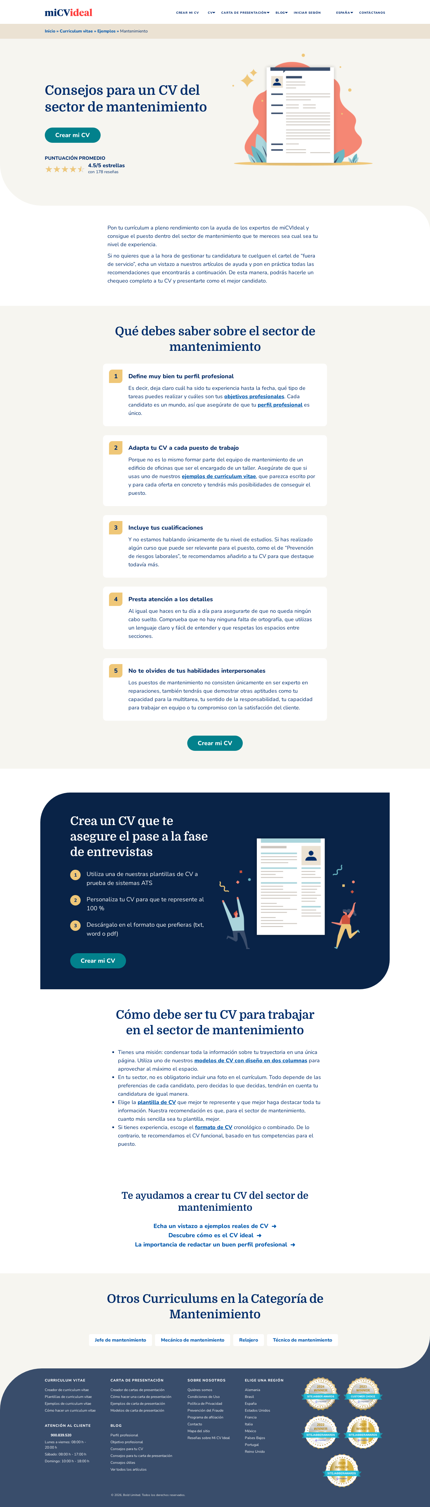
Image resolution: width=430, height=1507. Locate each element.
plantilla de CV (157, 1102)
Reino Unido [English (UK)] (255, 1451)
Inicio (50, 31)
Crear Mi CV (187, 13)
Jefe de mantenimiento (120, 1340)
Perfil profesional (124, 1435)
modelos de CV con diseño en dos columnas (250, 1060)
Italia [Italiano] (249, 1424)
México (250, 1431)
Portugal (252, 1444)
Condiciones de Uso (204, 1396)
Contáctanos (372, 13)
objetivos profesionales (254, 396)
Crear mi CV (75, 135)
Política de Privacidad (205, 1403)
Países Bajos (255, 1437)
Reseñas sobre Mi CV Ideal (209, 1437)
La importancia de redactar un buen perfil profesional (211, 1245)
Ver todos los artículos (128, 1469)
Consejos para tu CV (126, 1448)
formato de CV (213, 1127)
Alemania (252, 1389)
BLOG (116, 1425)
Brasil (249, 1396)
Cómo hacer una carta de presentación (140, 1396)
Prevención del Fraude (205, 1410)
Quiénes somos (200, 1389)
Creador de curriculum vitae (67, 1389)
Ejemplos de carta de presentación (137, 1403)
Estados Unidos (257, 1410)
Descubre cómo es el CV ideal (211, 1235)
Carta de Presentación (243, 13)
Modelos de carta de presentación (137, 1410)
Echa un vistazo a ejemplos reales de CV (210, 1226)
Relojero (248, 1340)
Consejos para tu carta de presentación (141, 1455)
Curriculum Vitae (65, 1380)
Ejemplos (106, 31)
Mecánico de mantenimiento (192, 1340)
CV (210, 13)
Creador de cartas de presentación (137, 1389)
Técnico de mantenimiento (302, 1340)
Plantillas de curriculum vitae (68, 1396)
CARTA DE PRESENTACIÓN (137, 1380)
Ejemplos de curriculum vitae (68, 1403)
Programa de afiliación (205, 1417)
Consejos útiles (122, 1462)
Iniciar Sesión (307, 13)
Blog (280, 13)
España (340, 12)
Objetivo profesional (126, 1442)
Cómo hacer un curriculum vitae (70, 1410)
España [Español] (251, 1403)
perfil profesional (280, 404)
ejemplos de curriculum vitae (219, 476)
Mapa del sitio (199, 1431)
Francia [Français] (251, 1417)
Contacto (195, 1424)
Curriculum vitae (76, 31)
